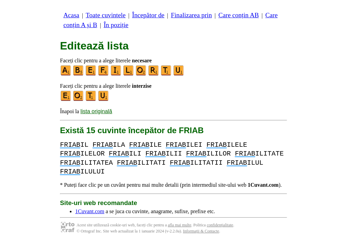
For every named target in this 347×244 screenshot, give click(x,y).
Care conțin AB (238, 15)
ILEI (184, 144)
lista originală (96, 111)
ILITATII (196, 162)
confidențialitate (220, 225)
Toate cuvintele (105, 15)
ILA (109, 144)
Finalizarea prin (191, 15)
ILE (145, 144)
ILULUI (82, 171)
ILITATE (259, 153)
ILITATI (141, 162)
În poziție (116, 24)
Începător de (148, 15)
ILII (163, 153)
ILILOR (208, 153)
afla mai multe (179, 225)
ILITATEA (86, 162)
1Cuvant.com (89, 211)
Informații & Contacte (201, 231)
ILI (125, 153)
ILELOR (82, 153)
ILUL (245, 162)
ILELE (226, 144)
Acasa (71, 15)
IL (74, 144)
